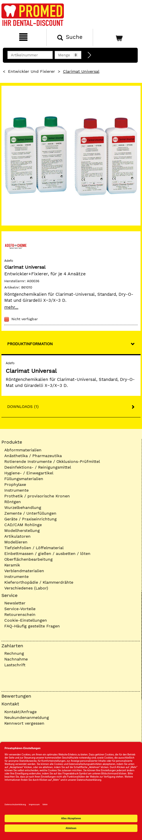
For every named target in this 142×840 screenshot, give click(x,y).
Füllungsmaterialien (23, 478)
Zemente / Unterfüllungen (30, 513)
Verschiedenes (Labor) (26, 588)
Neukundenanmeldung (26, 717)
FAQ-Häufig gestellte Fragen (32, 626)
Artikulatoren (17, 536)
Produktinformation (30, 343)
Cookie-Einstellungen (25, 620)
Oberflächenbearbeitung (28, 559)
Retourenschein (20, 614)
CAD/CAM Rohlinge (23, 524)
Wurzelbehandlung (22, 507)
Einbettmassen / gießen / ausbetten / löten (47, 553)
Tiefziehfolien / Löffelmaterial (34, 547)
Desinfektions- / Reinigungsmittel (37, 467)
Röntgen (12, 501)
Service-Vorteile (20, 608)
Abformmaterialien (23, 450)
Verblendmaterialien (24, 570)
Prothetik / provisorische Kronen (37, 496)
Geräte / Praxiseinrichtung (30, 519)
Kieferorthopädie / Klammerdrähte (38, 582)
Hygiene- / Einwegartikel (28, 473)
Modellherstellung (22, 530)
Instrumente (16, 490)
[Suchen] (70, 37)
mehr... (11, 307)
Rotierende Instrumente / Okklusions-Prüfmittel (52, 461)
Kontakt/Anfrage (20, 711)
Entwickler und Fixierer (31, 71)
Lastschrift (14, 665)
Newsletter (14, 603)
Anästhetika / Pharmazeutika (33, 455)
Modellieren (15, 542)
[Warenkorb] (117, 37)
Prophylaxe (15, 484)
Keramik (12, 565)
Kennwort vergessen (24, 723)
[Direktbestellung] (89, 55)
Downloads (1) (23, 406)
